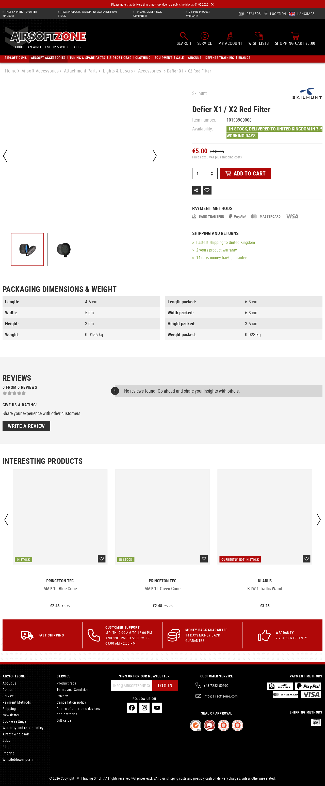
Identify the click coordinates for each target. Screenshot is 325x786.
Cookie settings (15, 721)
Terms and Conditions (73, 689)
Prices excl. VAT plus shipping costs (217, 157)
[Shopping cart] (295, 38)
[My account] (230, 38)
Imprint (8, 753)
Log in (165, 685)
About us (9, 683)
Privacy (62, 695)
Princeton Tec (60, 581)
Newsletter (11, 715)
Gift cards (64, 720)
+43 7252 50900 (216, 685)
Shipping (9, 708)
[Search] (184, 38)
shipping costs (176, 778)
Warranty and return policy (23, 727)
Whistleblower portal (19, 759)
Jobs (6, 740)
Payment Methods (17, 702)
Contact (8, 689)
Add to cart (245, 173)
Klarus (265, 581)
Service (8, 695)
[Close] (212, 4)
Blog (6, 746)
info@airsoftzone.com (221, 696)
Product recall (67, 683)
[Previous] (5, 156)
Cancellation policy (71, 702)
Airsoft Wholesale (16, 734)
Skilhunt (199, 93)
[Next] (155, 156)
